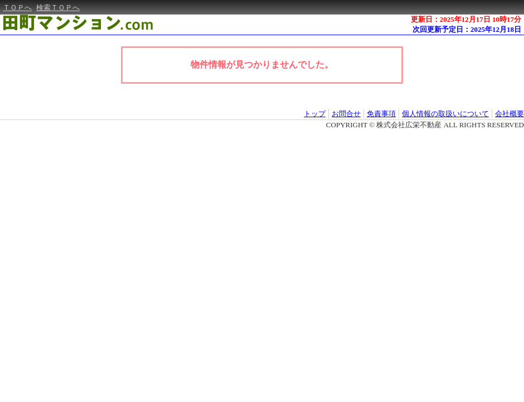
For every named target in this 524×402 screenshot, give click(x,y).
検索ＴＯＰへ (58, 7)
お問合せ (346, 113)
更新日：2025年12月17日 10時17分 (466, 19)
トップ (315, 113)
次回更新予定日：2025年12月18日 (467, 29)
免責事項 (381, 113)
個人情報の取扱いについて (445, 113)
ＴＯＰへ (17, 7)
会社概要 (509, 113)
